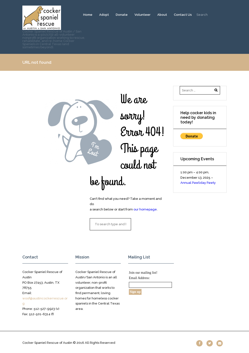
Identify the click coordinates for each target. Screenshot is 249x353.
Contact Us (183, 14)
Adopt (104, 14)
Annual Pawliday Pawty (198, 183)
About (162, 14)
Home (87, 14)
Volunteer (142, 14)
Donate (122, 14)
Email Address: (139, 278)
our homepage (145, 209)
